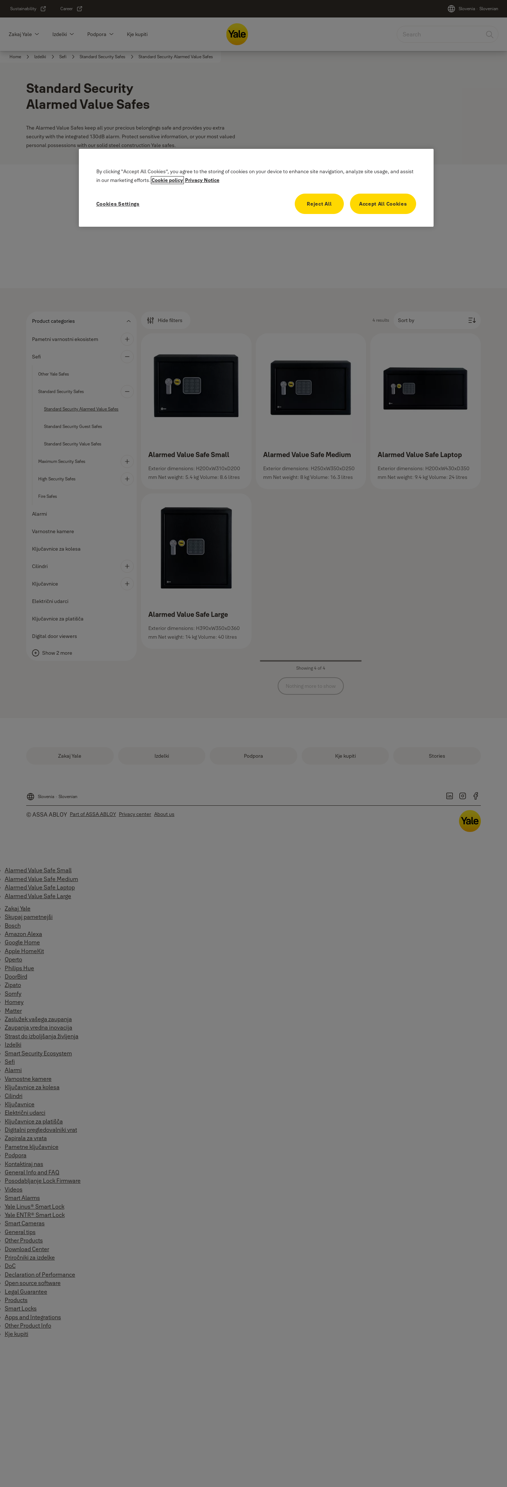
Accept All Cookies (383, 204)
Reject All (319, 204)
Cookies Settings (118, 204)
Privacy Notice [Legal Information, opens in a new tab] (202, 180)
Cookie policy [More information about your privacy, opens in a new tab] (167, 180)
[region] (256, 188)
